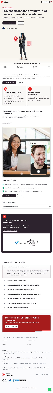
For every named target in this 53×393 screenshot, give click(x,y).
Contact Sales (45, 1)
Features (8, 337)
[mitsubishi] (22, 67)
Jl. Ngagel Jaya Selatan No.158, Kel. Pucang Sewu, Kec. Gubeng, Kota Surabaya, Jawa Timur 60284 (24, 358)
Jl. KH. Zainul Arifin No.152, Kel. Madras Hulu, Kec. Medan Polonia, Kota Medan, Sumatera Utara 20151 (25, 368)
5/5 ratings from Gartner (12, 28)
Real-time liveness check (26, 202)
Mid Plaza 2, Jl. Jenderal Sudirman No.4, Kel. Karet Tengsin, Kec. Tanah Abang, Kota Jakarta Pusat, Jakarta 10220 (26, 352)
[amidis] (7, 67)
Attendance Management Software (20, 337)
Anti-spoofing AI (26, 123)
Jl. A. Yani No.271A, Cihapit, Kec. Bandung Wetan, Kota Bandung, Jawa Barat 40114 (24, 363)
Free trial (20, 23)
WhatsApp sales (10, 23)
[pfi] (37, 67)
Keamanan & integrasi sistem (26, 206)
